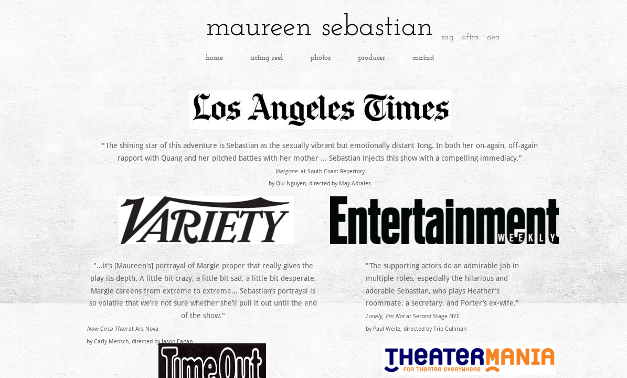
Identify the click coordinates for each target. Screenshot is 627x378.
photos (320, 58)
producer (371, 58)
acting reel (266, 58)
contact (423, 58)
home (214, 58)
